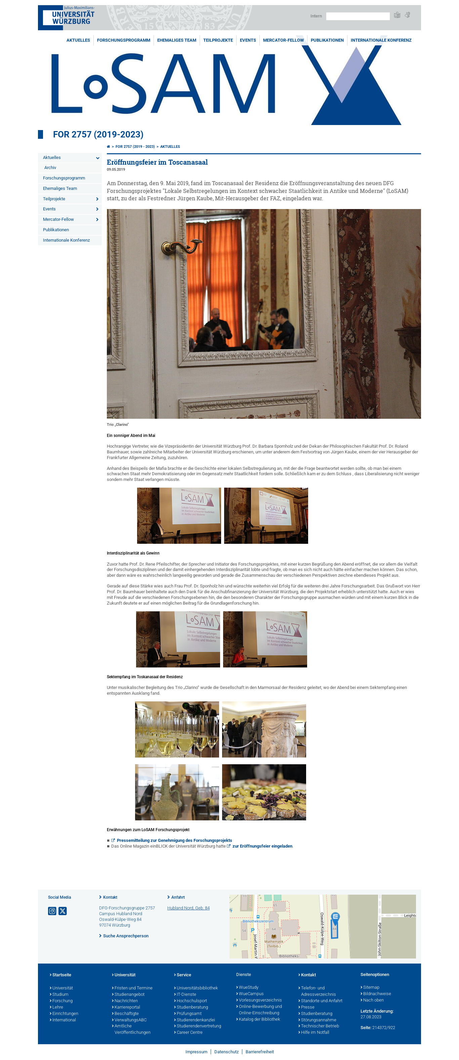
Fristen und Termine (132, 988)
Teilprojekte (218, 40)
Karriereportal (126, 1008)
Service (182, 975)
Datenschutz (226, 1051)
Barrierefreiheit (260, 1051)
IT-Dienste (185, 995)
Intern (316, 15)
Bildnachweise (376, 994)
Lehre (56, 1008)
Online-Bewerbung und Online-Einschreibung (259, 1010)
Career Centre (188, 1033)
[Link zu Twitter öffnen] (63, 911)
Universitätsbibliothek (196, 988)
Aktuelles (78, 40)
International (63, 1020)
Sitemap (370, 988)
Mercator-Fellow (283, 40)
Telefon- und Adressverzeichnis (317, 991)
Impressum (196, 1051)
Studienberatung (191, 1008)
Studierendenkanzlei (194, 1020)
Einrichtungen (64, 1014)
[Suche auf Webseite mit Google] (358, 16)
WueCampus (250, 994)
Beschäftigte (125, 1014)
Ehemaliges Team (176, 40)
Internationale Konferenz (381, 40)
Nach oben (372, 1000)
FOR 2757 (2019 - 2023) (135, 147)
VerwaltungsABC (129, 1020)
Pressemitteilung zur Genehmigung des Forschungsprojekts (174, 840)
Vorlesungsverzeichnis (259, 1000)
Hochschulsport (190, 1001)
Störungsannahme (317, 1020)
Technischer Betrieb (318, 1026)
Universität (61, 988)
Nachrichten (125, 1001)
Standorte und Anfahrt (320, 1001)
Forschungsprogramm (123, 40)
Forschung (61, 1001)
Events (248, 40)
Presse (306, 1008)
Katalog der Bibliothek (258, 1020)
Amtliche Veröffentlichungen (131, 1029)
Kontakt (110, 897)
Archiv (50, 167)
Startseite (60, 975)
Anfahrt (178, 897)
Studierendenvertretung (197, 1026)
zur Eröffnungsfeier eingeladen (262, 846)
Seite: (366, 1027)
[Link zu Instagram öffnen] (52, 911)
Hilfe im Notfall (313, 1033)
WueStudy (247, 988)
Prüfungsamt (188, 1014)
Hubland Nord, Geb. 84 (188, 907)
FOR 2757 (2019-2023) (98, 134)
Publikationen (327, 40)
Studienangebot (128, 995)
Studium (59, 995)
